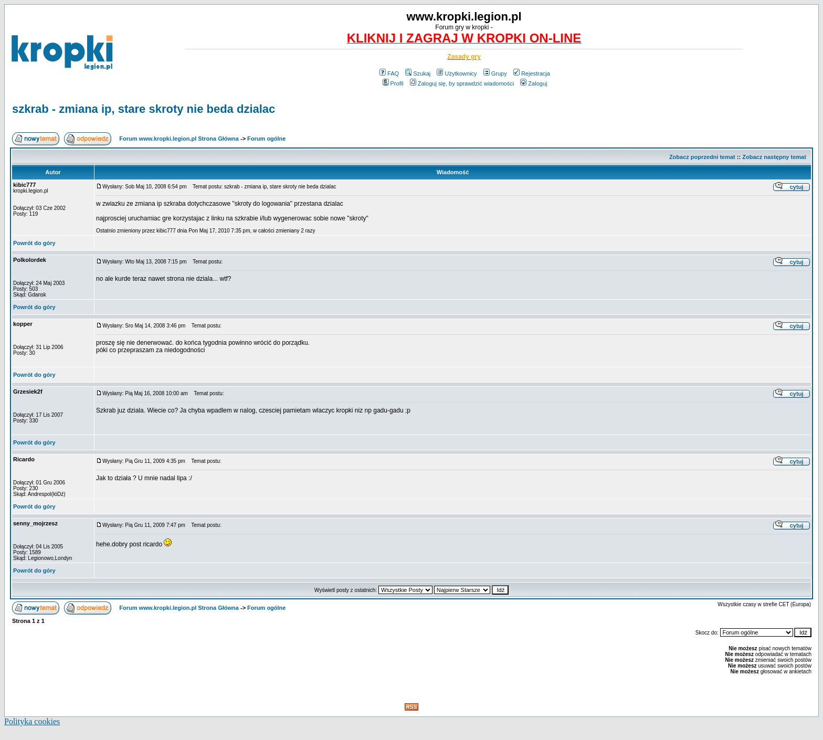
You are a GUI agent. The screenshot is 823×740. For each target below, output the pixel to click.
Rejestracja (531, 73)
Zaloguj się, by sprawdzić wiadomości (462, 83)
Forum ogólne (266, 138)
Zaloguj (533, 83)
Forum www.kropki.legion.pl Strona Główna (179, 138)
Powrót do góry (34, 243)
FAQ (389, 73)
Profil (393, 83)
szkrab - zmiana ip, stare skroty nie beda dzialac (143, 108)
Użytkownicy (457, 73)
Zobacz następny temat (774, 157)
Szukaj (417, 73)
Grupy (495, 73)
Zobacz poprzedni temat (702, 157)
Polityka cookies (32, 721)
